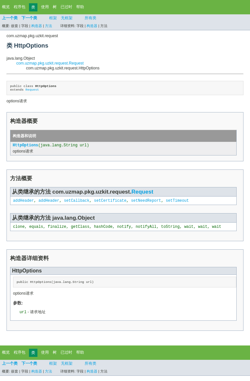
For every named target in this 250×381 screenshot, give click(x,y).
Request (32, 91)
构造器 (36, 26)
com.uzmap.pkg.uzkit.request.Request (50, 63)
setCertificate (110, 203)
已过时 (66, 7)
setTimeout (177, 203)
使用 (45, 7)
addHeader (23, 203)
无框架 (67, 18)
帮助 (80, 7)
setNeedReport (146, 203)
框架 (53, 18)
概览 (6, 7)
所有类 (90, 18)
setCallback (76, 203)
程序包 (19, 7)
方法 (48, 26)
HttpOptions (25, 147)
